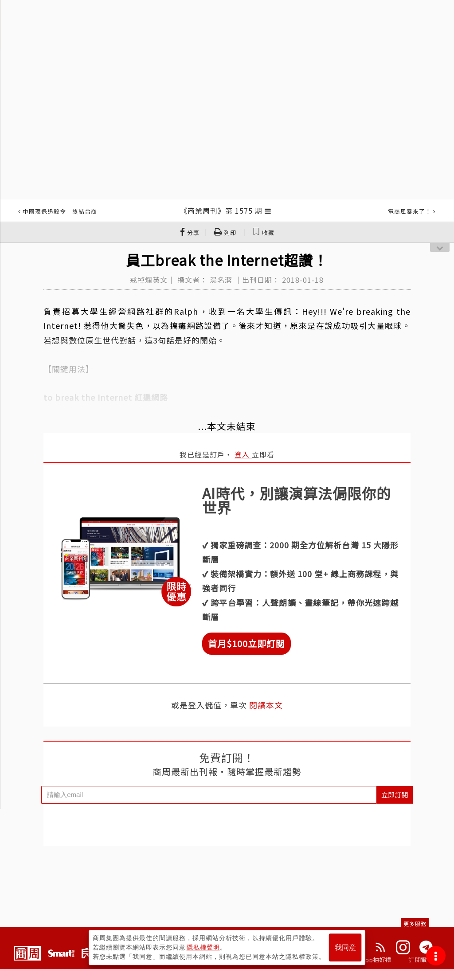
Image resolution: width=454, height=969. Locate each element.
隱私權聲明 (203, 947)
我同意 (345, 947)
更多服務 (415, 923)
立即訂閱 (394, 794)
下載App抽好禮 (370, 959)
